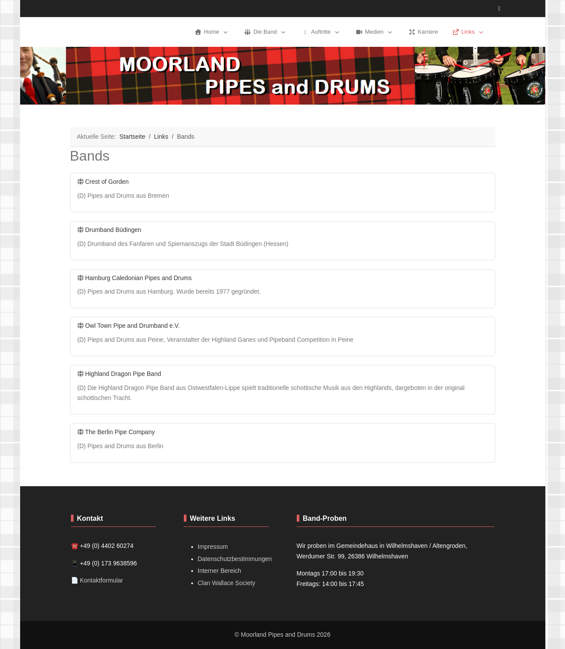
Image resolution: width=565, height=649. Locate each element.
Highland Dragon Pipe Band (123, 373)
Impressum (213, 546)
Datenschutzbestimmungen (235, 558)
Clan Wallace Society (227, 582)
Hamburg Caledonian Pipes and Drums (138, 277)
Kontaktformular (101, 580)
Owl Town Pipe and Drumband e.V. (132, 325)
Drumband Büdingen (113, 229)
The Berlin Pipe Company (120, 431)
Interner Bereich (220, 570)
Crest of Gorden (107, 181)
